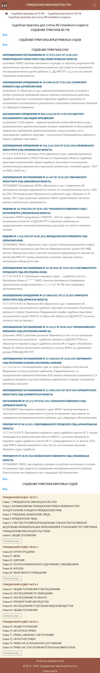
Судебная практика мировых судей (50, 484)
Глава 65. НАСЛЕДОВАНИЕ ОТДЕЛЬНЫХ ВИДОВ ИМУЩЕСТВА (38, 606)
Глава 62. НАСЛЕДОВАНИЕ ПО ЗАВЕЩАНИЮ (28, 593)
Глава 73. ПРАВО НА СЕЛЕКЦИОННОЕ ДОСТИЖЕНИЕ (32, 643)
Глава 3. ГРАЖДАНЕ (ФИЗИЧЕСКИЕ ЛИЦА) (26, 514)
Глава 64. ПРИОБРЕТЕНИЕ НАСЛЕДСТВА (26, 601)
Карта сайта (50, 671)
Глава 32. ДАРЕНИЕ (14, 560)
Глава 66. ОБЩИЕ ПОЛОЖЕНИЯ (20, 610)
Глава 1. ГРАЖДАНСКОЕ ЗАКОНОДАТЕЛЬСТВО (30, 502)
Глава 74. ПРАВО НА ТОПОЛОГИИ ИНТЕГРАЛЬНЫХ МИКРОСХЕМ (39, 647)
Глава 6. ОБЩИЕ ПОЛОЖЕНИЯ (19, 535)
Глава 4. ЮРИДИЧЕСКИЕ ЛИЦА (20, 518)
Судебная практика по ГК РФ (27, 13)
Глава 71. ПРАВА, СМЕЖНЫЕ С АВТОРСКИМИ (28, 635)
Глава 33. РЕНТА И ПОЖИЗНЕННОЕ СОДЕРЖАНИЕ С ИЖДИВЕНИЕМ (40, 564)
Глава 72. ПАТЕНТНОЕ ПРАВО (19, 639)
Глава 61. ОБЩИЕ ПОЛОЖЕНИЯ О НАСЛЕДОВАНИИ (31, 589)
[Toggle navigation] (94, 5)
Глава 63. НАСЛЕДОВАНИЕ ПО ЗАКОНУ (25, 597)
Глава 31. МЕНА (11, 556)
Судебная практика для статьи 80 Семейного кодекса (40, 17)
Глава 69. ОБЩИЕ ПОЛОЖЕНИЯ (20, 626)
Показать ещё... (12, 541)
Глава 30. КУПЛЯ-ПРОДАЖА (19, 551)
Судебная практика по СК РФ (64, 13)
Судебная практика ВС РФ (50, 30)
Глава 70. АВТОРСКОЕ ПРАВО (19, 630)
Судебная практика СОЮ (50, 49)
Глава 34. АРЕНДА (13, 568)
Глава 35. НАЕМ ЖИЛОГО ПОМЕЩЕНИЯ (24, 572)
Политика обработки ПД (50, 661)
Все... (6, 34)
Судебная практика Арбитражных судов (50, 40)
